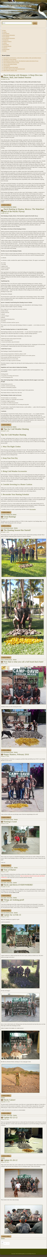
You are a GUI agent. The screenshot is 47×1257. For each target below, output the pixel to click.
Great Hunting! (6, 65)
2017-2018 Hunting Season (7, 528)
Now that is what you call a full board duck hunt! (14, 68)
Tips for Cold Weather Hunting (10, 64)
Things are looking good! (14, 900)
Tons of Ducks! (10, 870)
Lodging (5, 43)
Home (4, 30)
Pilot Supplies (33, 509)
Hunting (14, 207)
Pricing (4, 50)
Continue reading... (6, 204)
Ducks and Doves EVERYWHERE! (18, 885)
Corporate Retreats (7, 46)
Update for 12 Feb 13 (12, 915)
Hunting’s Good (10, 822)
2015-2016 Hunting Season (7, 752)
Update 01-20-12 (10, 1160)
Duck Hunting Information (9, 35)
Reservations (6, 44)
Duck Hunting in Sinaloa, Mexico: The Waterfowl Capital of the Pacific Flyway (20, 61)
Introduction (5, 39)
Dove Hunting (6, 36)
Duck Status (9, 882)
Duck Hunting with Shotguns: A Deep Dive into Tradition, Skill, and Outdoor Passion (22, 57)
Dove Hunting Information (9, 38)
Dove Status (3, 882)
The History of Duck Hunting (9, 59)
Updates (5, 32)
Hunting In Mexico (7, 41)
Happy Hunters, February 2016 (10, 70)
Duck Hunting (6, 33)
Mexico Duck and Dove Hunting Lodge (16, 6)
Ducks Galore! (10, 1100)
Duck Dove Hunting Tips (6, 207)
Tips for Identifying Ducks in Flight (11, 62)
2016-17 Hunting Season (6, 659)
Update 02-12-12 (10, 1117)
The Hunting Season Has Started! (10, 67)
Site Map (2, 1250)
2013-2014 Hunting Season (7, 912)
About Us (5, 47)
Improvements (6, 49)
